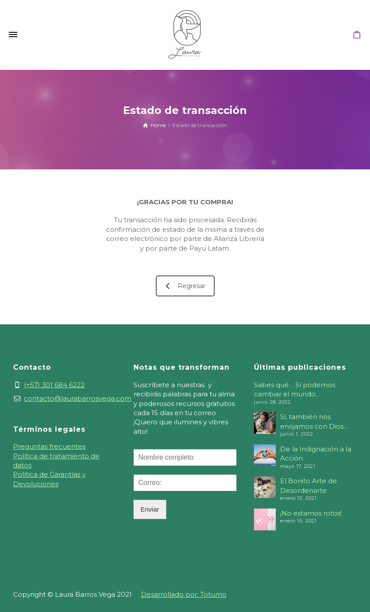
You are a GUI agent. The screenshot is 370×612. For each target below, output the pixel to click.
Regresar (185, 286)
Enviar (149, 509)
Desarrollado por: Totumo (183, 594)
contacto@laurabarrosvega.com (77, 398)
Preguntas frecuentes (49, 446)
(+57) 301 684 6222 (54, 385)
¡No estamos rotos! (311, 513)
